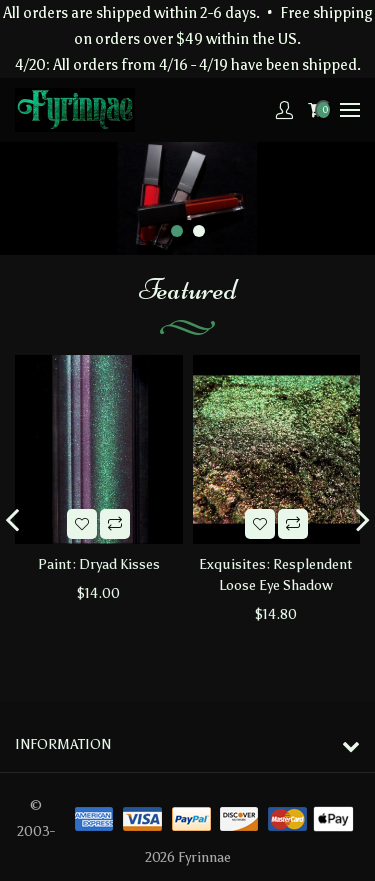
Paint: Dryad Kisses (99, 564)
